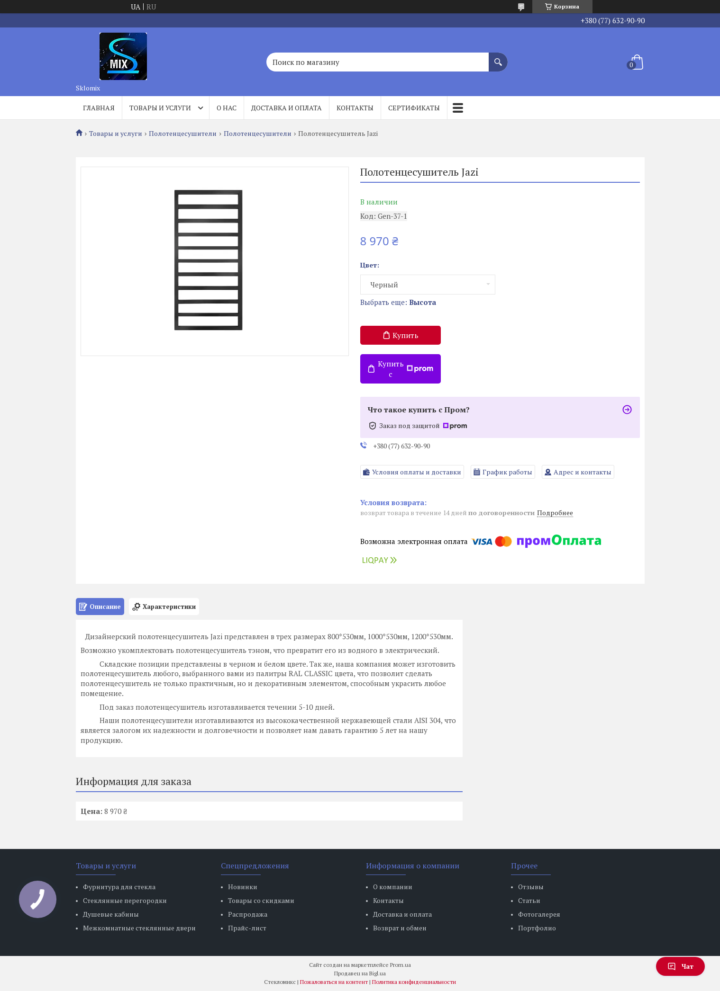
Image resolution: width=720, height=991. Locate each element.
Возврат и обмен (400, 927)
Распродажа (247, 914)
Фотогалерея (539, 914)
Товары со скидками (261, 900)
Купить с (406, 368)
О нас (227, 107)
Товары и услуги (160, 107)
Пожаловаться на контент (334, 981)
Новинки (242, 886)
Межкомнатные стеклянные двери (139, 927)
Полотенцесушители (183, 133)
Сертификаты (414, 107)
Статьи (529, 900)
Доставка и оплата (286, 107)
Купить (405, 335)
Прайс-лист (247, 927)
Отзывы (531, 886)
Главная (99, 107)
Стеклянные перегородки (125, 900)
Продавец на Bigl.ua (360, 973)
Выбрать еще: (398, 302)
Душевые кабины (111, 914)
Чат (680, 966)
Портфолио (537, 927)
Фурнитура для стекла (119, 886)
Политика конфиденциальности (414, 981)
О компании (392, 886)
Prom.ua (400, 964)
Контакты (355, 107)
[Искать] (498, 57)
